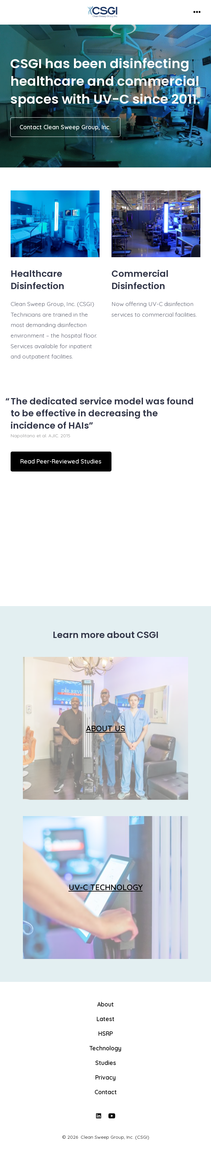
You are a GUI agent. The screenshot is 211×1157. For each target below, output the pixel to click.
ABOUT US (105, 728)
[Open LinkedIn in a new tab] (98, 1115)
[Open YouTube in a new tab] (112, 1115)
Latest (105, 1018)
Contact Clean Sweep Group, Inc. (65, 127)
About (105, 1004)
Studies (105, 1062)
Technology (105, 1048)
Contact (106, 1092)
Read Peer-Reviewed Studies (61, 461)
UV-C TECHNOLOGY (106, 887)
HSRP (105, 1033)
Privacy (105, 1077)
